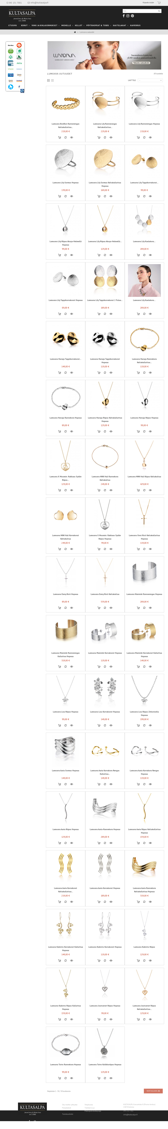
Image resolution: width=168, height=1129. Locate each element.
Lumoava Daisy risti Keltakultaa (105, 600)
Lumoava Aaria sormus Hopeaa (65, 777)
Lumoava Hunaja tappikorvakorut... (65, 365)
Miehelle (66, 25)
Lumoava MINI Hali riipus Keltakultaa (144, 483)
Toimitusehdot (67, 1114)
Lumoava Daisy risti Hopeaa (65, 600)
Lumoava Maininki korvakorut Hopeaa (105, 659)
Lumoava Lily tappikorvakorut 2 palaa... (105, 306)
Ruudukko (48, 87)
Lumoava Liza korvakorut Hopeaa (105, 718)
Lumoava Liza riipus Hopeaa (65, 718)
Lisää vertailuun (65, 144)
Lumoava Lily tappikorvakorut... (144, 189)
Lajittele (132, 87)
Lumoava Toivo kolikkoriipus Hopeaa (105, 1071)
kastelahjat (119, 25)
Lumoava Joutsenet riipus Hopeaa (105, 1012)
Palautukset (66, 1108)
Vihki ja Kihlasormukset (44, 25)
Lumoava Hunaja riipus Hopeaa (144, 424)
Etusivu (13, 25)
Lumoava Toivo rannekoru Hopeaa (65, 1071)
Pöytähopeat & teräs (97, 25)
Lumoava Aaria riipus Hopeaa (66, 836)
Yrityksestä (89, 1104)
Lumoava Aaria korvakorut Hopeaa (105, 894)
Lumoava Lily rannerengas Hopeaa (144, 130)
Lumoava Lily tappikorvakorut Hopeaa (66, 306)
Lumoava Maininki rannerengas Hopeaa (144, 600)
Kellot (78, 25)
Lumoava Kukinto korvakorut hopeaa (105, 953)
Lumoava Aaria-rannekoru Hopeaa (105, 836)
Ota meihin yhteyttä (69, 1104)
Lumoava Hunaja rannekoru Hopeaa (66, 424)
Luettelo (52, 87)
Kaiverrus (135, 25)
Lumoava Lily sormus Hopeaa (65, 189)
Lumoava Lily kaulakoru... (144, 248)
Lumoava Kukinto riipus (144, 953)
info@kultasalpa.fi (130, 1114)
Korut (24, 25)
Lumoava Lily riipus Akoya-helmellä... (105, 248)
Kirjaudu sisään (148, 2)
